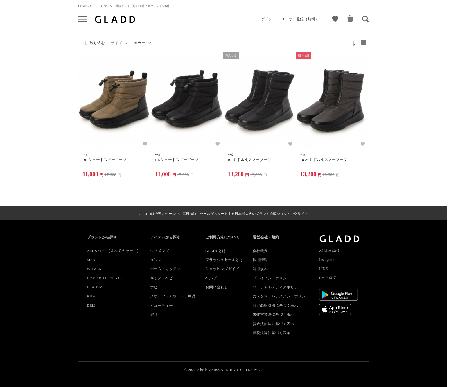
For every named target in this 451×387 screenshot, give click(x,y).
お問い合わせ (216, 287)
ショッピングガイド (222, 269)
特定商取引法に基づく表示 (275, 305)
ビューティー (161, 305)
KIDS (91, 296)
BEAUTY (94, 287)
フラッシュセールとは (224, 260)
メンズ (155, 260)
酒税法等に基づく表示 (271, 333)
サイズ (116, 43)
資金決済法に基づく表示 (273, 324)
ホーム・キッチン (165, 269)
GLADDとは (215, 251)
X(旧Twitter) (329, 250)
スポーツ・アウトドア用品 (172, 296)
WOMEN (94, 269)
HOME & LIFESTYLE (105, 278)
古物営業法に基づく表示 (273, 314)
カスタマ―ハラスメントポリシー (281, 296)
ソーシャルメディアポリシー (277, 287)
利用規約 (260, 269)
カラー (139, 43)
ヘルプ (211, 278)
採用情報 (260, 260)
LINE (323, 268)
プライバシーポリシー (271, 278)
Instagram (326, 259)
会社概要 (260, 251)
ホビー (155, 287)
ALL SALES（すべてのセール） (114, 251)
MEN (91, 260)
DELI (91, 305)
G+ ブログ (327, 277)
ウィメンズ (159, 251)
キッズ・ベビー (163, 278)
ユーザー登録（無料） (300, 19)
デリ (154, 314)
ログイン (264, 19)
